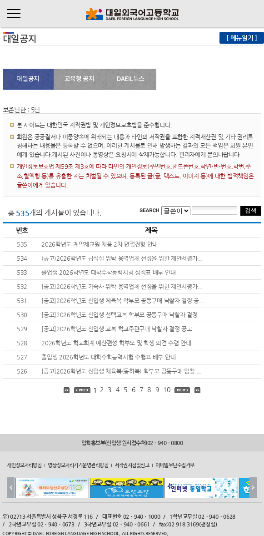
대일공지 (28, 79)
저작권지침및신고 (132, 465)
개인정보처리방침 (24, 465)
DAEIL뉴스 (130, 79)
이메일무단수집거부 (174, 465)
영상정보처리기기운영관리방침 (78, 465)
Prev (11, 487)
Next (253, 487)
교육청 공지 (80, 79)
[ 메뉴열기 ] (241, 37)
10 (166, 389)
